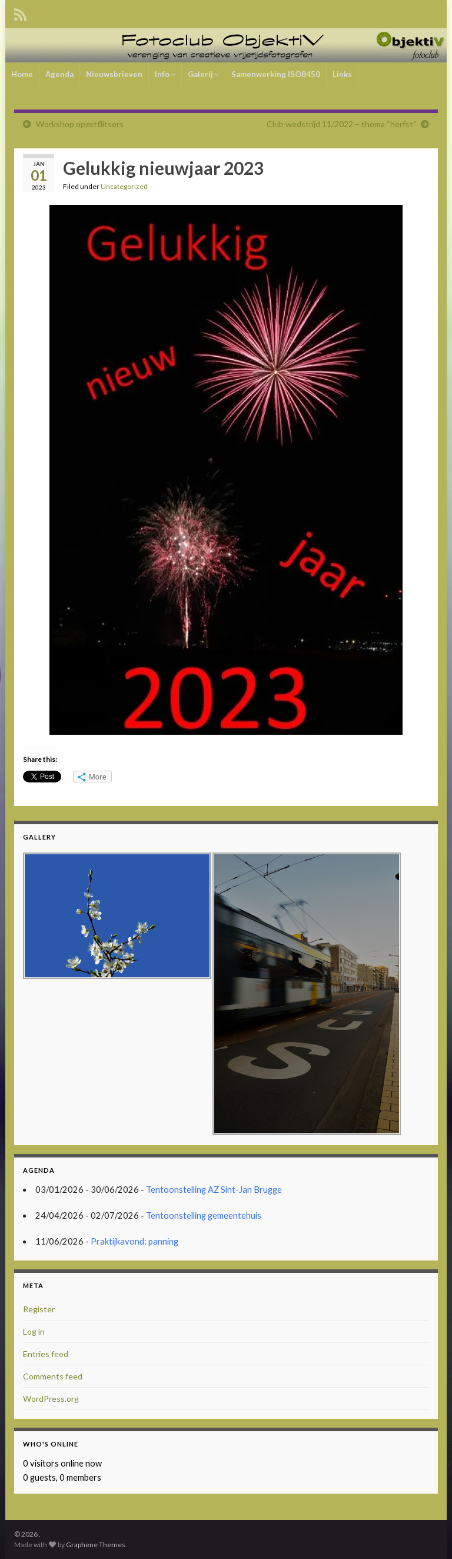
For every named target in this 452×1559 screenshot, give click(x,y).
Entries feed (45, 1354)
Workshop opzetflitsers (80, 124)
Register (39, 1309)
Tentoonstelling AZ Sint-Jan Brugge (214, 1190)
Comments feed (52, 1376)
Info (165, 74)
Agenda (59, 74)
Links (342, 74)
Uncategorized (124, 186)
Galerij (203, 74)
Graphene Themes (95, 1544)
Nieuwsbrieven (114, 74)
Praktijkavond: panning (134, 1241)
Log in (34, 1331)
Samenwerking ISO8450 (275, 74)
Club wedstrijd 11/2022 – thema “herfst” (341, 124)
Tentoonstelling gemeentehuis (203, 1215)
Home (22, 74)
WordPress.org (51, 1399)
